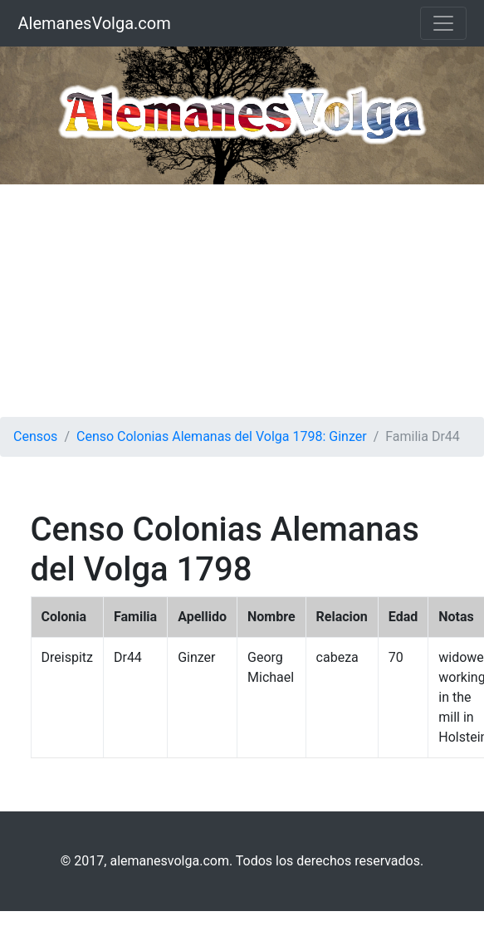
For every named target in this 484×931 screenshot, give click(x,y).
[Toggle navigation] (443, 23)
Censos (35, 436)
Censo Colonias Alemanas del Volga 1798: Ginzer (221, 436)
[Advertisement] (242, 300)
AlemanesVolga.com (94, 23)
